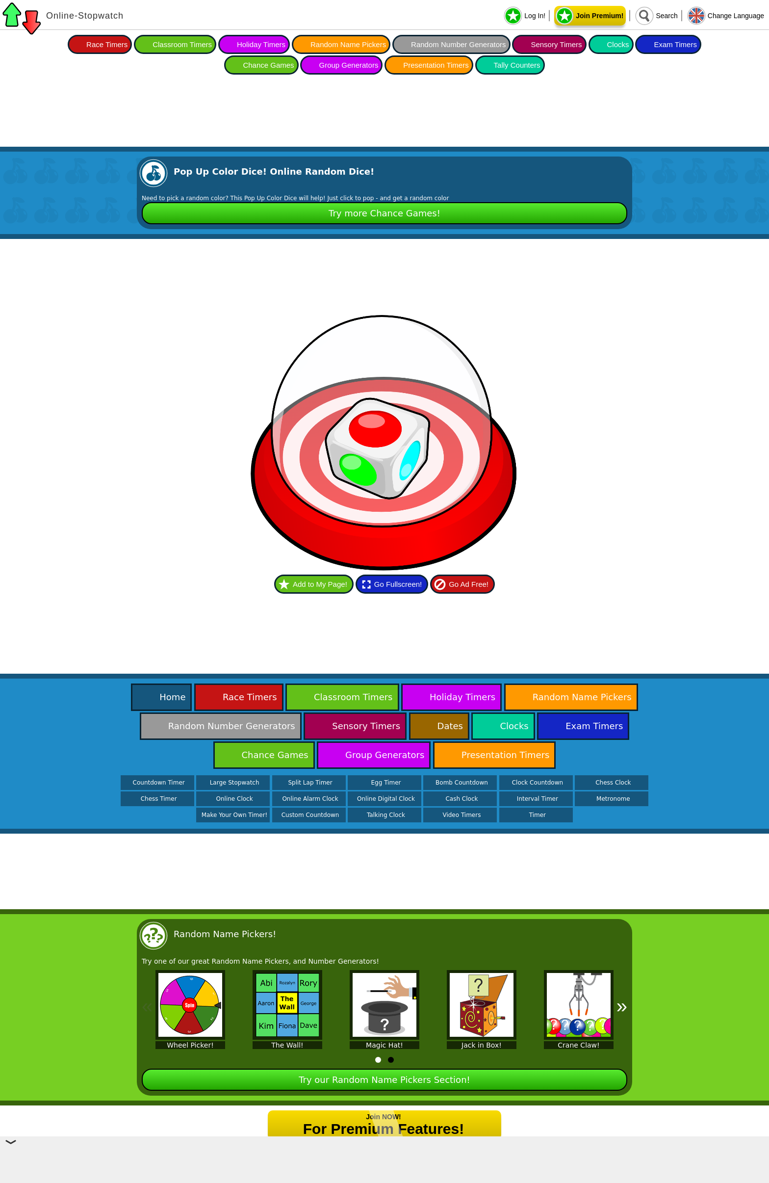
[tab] (378, 1060)
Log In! (534, 16)
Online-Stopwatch (85, 16)
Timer (537, 815)
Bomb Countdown (462, 782)
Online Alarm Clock (310, 798)
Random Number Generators (458, 44)
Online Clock (234, 798)
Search (666, 16)
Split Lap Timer (310, 782)
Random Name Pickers (348, 44)
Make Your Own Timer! (235, 815)
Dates (450, 726)
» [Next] (621, 1006)
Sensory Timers (556, 44)
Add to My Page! (320, 584)
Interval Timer (537, 798)
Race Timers (107, 44)
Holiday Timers (261, 44)
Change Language (736, 16)
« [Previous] (147, 1006)
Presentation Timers (435, 65)
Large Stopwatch (234, 782)
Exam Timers (675, 44)
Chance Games (268, 65)
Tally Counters (517, 65)
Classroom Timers (182, 44)
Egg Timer (386, 782)
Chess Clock (613, 782)
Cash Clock (461, 798)
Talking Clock (386, 815)
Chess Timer (159, 798)
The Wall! (287, 1045)
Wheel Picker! (190, 1045)
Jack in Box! (481, 1045)
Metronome (613, 798)
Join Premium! (599, 16)
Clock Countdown (537, 782)
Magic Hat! (384, 1045)
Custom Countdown (310, 815)
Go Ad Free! (468, 584)
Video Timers (461, 815)
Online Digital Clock (386, 798)
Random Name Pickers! (225, 934)
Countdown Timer (159, 782)
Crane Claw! (578, 1045)
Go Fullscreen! (398, 584)
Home (172, 697)
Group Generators (348, 65)
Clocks (618, 44)
